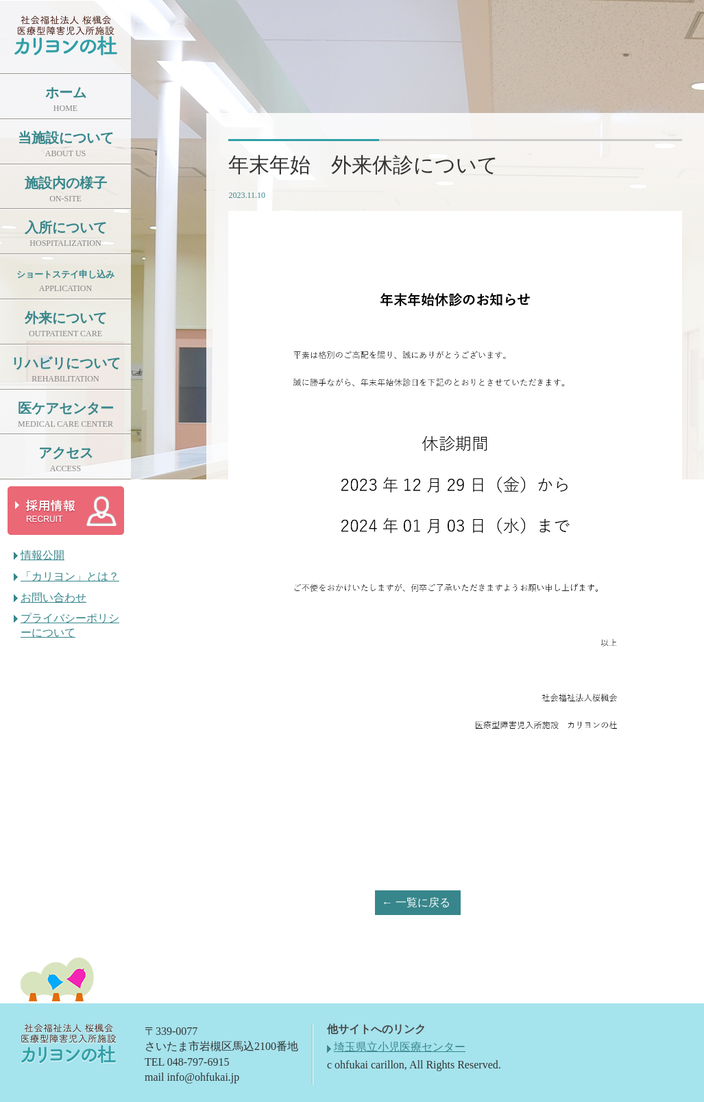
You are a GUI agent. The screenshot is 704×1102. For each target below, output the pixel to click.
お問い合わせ (53, 597)
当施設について (66, 144)
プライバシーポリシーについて (70, 625)
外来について (66, 324)
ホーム (65, 99)
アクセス (65, 459)
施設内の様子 (66, 189)
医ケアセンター (66, 415)
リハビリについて (66, 369)
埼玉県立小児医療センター (399, 1047)
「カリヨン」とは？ (70, 576)
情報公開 (42, 555)
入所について (66, 234)
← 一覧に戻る (416, 902)
